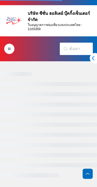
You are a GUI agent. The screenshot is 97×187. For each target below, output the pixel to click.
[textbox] (79, 49)
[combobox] (76, 49)
